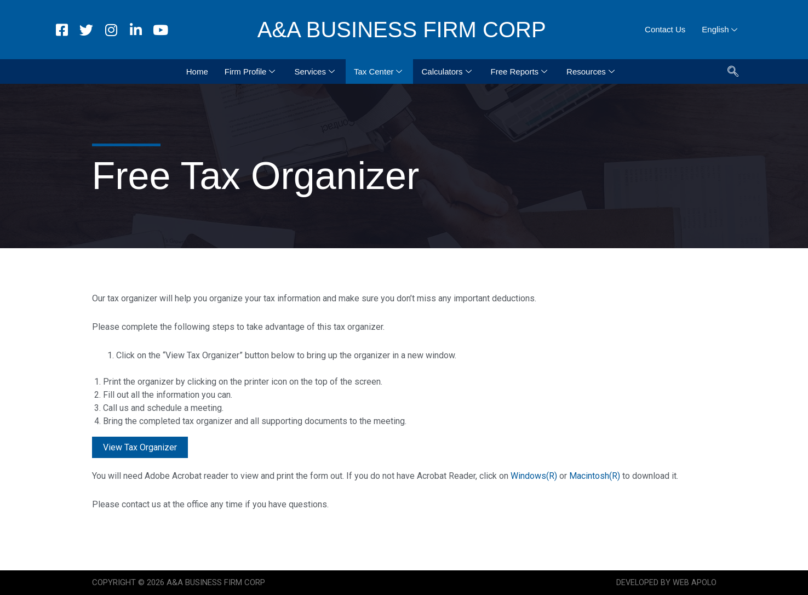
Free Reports (521, 71)
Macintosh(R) (594, 476)
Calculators (447, 71)
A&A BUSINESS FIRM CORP (401, 30)
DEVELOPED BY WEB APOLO (666, 582)
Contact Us (665, 29)
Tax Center (379, 71)
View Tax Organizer (140, 447)
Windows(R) (534, 476)
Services (315, 71)
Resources (591, 71)
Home (197, 71)
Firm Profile (251, 71)
